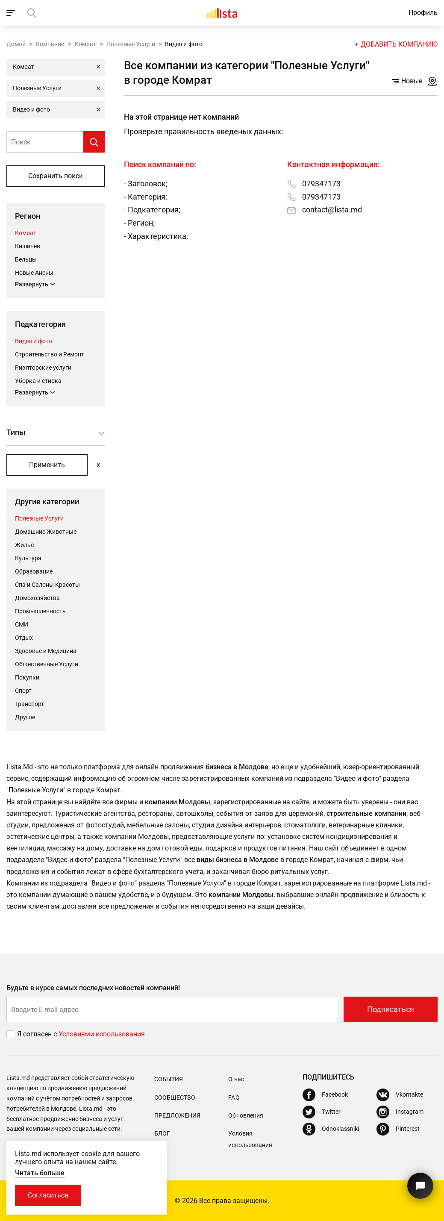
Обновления (245, 1115)
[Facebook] (325, 1095)
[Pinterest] (398, 1129)
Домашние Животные (45, 531)
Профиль (423, 13)
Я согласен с (38, 1034)
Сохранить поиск (55, 176)
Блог (162, 1133)
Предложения (177, 1115)
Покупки (27, 677)
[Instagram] (399, 1112)
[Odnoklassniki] (331, 1129)
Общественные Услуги (46, 664)
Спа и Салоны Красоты (47, 584)
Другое (25, 717)
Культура (28, 558)
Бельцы (26, 259)
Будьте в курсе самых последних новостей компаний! (93, 988)
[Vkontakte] (399, 1095)
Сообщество (174, 1097)
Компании (50, 44)
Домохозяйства (37, 597)
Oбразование (34, 571)
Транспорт (29, 703)
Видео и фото (33, 341)
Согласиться (48, 1195)
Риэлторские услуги (43, 367)
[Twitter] (322, 1112)
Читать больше (40, 1173)
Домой (16, 44)
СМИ (21, 624)
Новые (407, 81)
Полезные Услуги (130, 44)
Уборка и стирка (38, 380)
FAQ (233, 1097)
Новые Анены (34, 272)
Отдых (24, 637)
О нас (236, 1079)
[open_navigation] (12, 13)
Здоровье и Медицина (45, 650)
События (168, 1079)
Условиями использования (102, 1034)
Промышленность (40, 611)
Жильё (24, 544)
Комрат (85, 44)
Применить (47, 465)
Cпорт (23, 690)
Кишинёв (27, 246)
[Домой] (222, 13)
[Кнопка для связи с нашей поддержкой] (420, 1186)
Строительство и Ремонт (49, 354)
